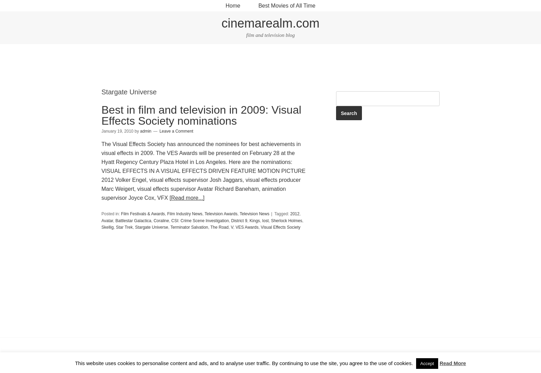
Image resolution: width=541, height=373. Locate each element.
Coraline (161, 220)
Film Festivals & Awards (143, 213)
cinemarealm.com (270, 23)
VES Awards (247, 227)
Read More (453, 363)
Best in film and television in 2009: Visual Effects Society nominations (201, 115)
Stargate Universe (151, 227)
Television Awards (221, 213)
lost (265, 220)
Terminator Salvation (189, 227)
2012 (294, 213)
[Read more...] (186, 198)
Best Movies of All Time (286, 6)
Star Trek (124, 227)
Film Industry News (185, 213)
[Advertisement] (270, 66)
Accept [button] (427, 363)
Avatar (107, 220)
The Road (219, 227)
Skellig (107, 227)
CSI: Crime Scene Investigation (200, 220)
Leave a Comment (176, 131)
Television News (254, 213)
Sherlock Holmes (286, 220)
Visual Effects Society (281, 227)
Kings (254, 220)
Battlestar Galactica (133, 220)
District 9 (239, 220)
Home (233, 6)
